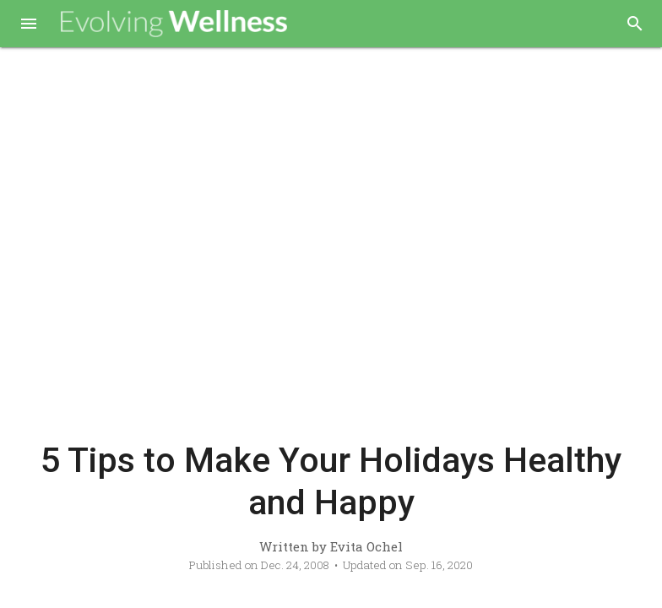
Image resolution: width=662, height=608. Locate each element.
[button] (28, 25)
